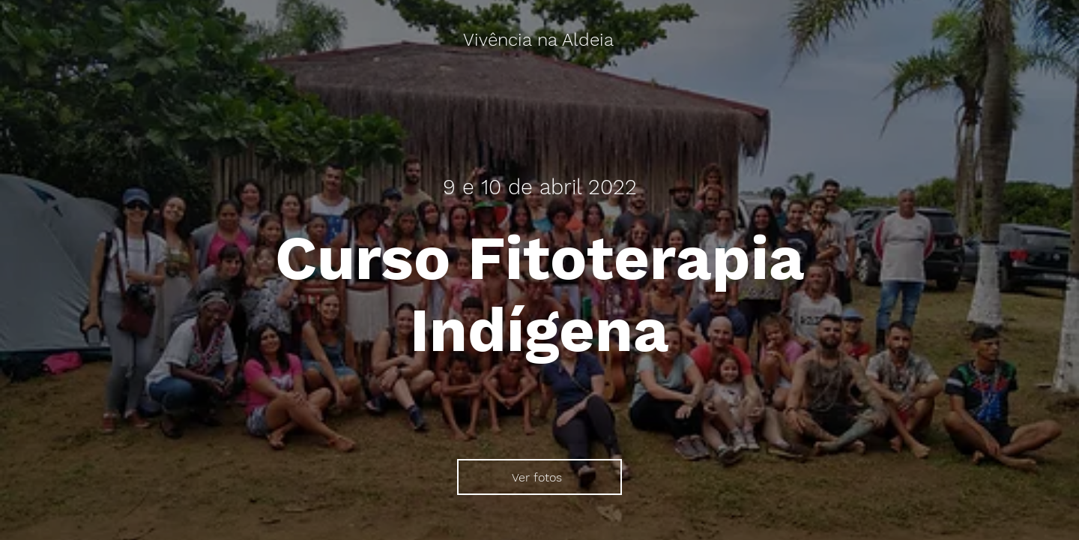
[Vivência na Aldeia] (539, 40)
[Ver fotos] (539, 477)
